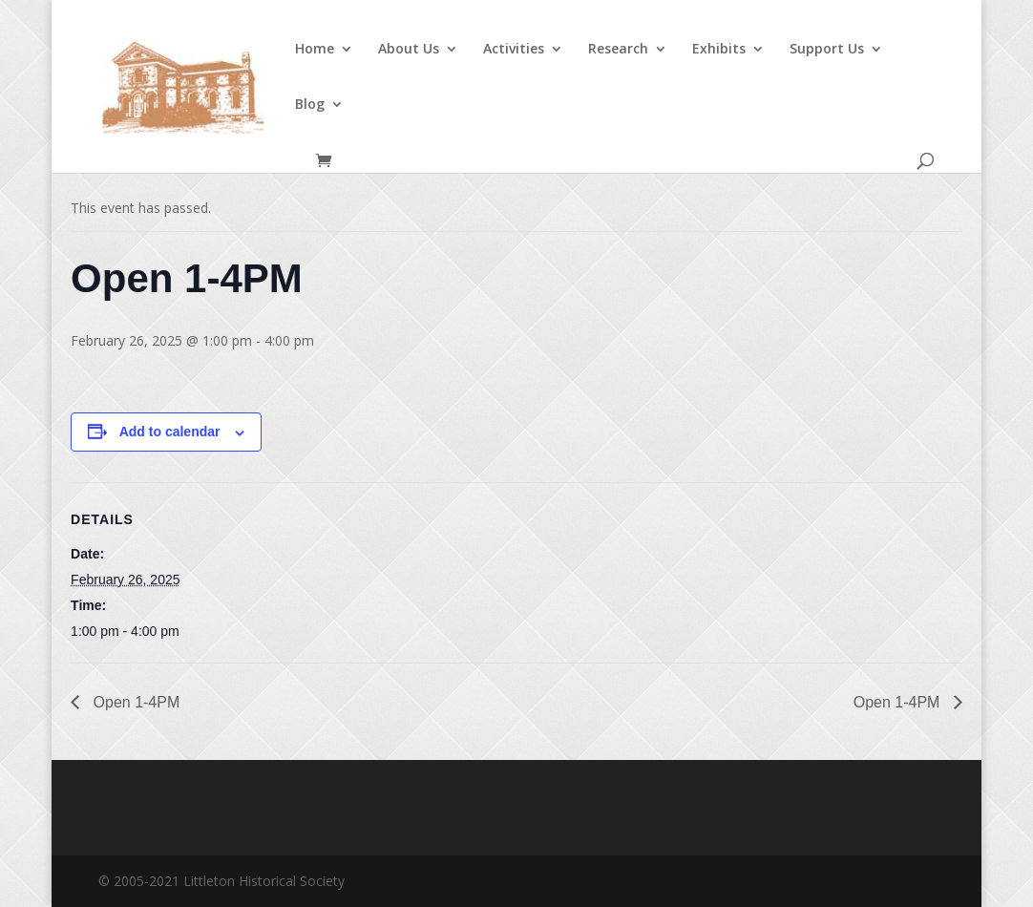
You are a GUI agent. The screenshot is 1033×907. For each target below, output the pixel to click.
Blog (310, 105)
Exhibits (719, 49)
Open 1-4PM (134, 702)
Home (314, 49)
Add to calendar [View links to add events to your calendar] (170, 431)
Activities (513, 49)
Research (618, 49)
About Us (408, 49)
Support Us (827, 49)
